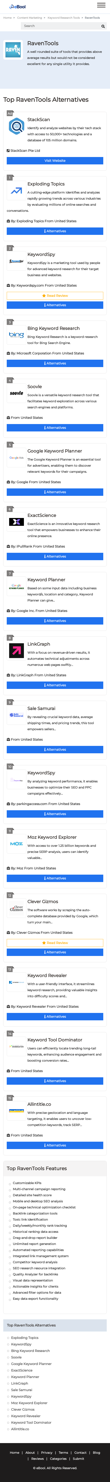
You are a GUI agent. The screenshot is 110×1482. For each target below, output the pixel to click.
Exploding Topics (46, 184)
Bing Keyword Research (53, 328)
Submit (78, 1459)
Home (7, 17)
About (30, 1453)
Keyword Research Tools (64, 17)
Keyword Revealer (47, 975)
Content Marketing (29, 17)
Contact (80, 1453)
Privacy (46, 1453)
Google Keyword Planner (54, 451)
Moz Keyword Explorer (52, 837)
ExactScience (41, 515)
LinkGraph (38, 644)
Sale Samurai (41, 708)
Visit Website (55, 161)
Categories (58, 1459)
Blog (96, 1453)
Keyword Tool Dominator (54, 1040)
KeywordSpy (41, 254)
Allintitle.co (39, 1104)
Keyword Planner (46, 579)
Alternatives (55, 231)
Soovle (34, 386)
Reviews (37, 1459)
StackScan (38, 119)
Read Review (55, 296)
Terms (63, 1453)
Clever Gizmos (42, 901)
